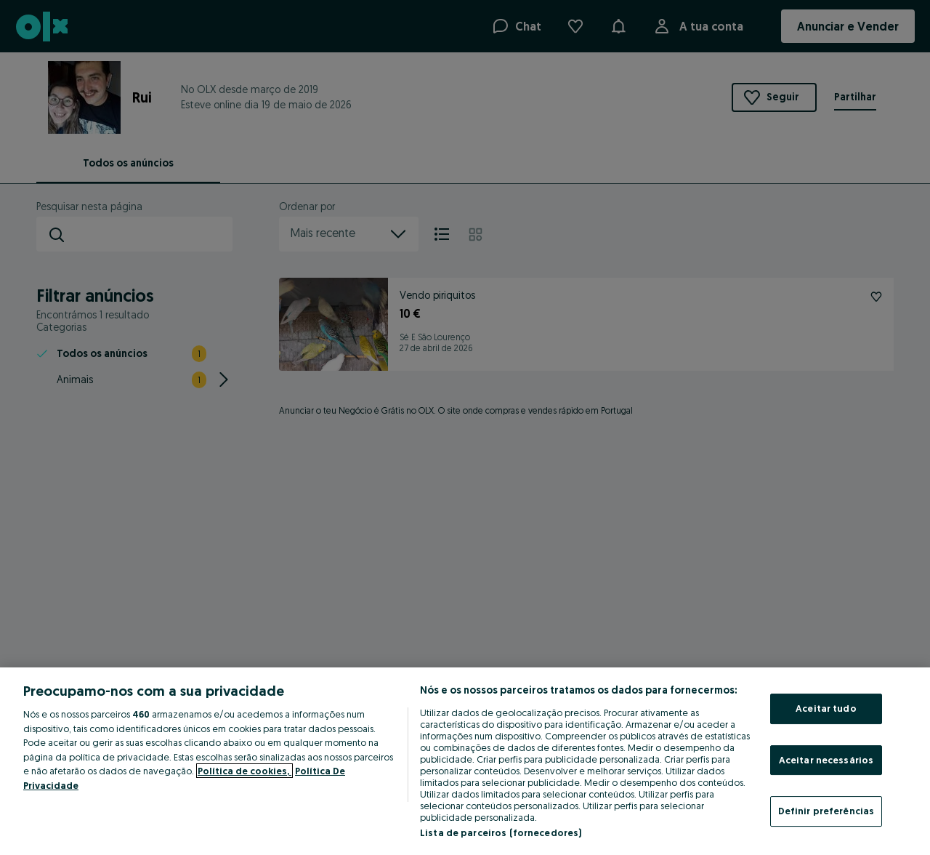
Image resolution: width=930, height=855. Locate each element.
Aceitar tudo (826, 708)
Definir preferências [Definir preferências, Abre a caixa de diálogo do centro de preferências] (826, 810)
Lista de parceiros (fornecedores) (500, 832)
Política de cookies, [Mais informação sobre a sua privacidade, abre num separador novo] (244, 770)
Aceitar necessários (826, 760)
